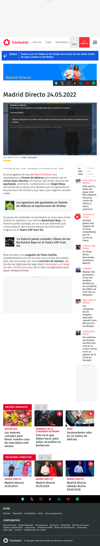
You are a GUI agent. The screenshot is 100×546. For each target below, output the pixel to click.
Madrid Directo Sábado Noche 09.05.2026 (80, 468)
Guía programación (53, 513)
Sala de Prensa (9, 525)
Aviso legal (8, 530)
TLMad (48, 42)
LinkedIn (81, 83)
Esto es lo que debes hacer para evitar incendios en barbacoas (49, 418)
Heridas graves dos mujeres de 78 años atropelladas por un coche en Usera (78, 215)
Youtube (87, 83)
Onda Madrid (61, 42)
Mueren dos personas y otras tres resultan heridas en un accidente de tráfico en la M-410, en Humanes (78, 269)
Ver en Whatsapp (77, 499)
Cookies (18, 530)
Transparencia (41, 525)
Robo (70, 429)
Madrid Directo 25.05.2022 (17, 468)
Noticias (37, 42)
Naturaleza (11, 429)
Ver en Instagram (40, 499)
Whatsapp (93, 83)
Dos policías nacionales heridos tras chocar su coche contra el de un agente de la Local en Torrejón (78, 332)
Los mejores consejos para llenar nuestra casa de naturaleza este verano (17, 418)
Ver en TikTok (50, 500)
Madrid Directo (43, 174)
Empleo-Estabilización (13, 528)
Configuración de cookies (35, 530)
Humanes (87, 269)
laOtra (40, 513)
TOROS (13, 54)
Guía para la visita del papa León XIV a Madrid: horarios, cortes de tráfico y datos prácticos (78, 181)
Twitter (62, 83)
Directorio (54, 525)
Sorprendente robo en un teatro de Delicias (80, 418)
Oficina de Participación (64, 528)
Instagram (68, 83)
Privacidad (81, 528)
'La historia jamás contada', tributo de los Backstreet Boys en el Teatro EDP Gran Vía (9, 241)
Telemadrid (17, 513)
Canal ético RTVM (44, 528)
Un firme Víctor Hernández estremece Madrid (78, 247)
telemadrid (12, 540)
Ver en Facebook (22, 500)
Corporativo (11, 520)
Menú (95, 42)
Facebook (56, 83)
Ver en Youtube (68, 499)
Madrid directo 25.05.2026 (49, 468)
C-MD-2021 (50, 72)
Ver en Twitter (31, 500)
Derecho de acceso (80, 525)
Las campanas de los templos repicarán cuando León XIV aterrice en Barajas (78, 301)
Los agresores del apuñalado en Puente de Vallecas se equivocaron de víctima (9, 205)
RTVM (6, 508)
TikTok (75, 83)
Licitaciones (30, 528)
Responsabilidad (25, 525)
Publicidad (65, 525)
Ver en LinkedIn (59, 499)
